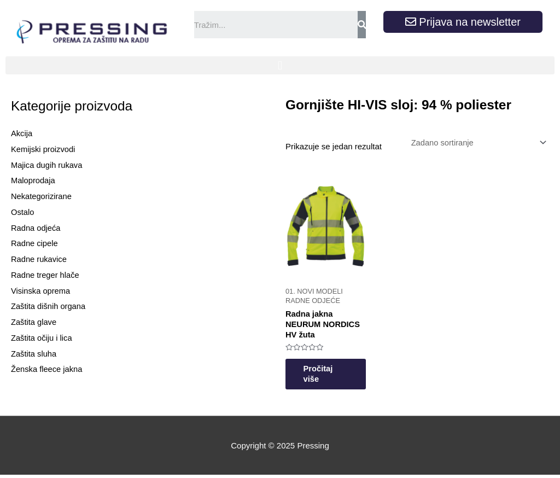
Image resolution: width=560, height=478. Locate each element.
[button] (280, 65)
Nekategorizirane (42, 196)
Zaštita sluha (34, 353)
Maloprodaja (33, 180)
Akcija (22, 133)
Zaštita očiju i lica (42, 337)
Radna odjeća (36, 227)
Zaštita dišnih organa (49, 306)
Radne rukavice (39, 259)
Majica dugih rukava (47, 165)
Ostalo (22, 212)
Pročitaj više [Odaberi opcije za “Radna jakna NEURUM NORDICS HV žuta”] (322, 376)
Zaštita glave (34, 322)
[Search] (362, 24)
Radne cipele (35, 243)
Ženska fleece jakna (47, 369)
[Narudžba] (475, 142)
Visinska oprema (41, 290)
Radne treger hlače (46, 274)
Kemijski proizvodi (44, 149)
